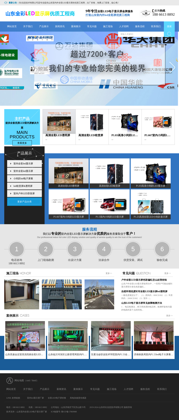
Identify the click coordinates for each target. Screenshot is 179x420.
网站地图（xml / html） (26, 380)
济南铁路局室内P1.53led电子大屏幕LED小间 (154, 354)
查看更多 (22, 143)
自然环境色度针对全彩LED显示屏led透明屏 (144, 291)
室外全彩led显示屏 (23, 171)
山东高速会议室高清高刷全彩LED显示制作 (25, 354)
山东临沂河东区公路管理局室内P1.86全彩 (68, 354)
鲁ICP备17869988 (69, 411)
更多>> (109, 273)
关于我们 (28, 26)
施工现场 (108, 26)
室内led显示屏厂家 (35, 398)
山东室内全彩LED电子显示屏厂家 (32, 411)
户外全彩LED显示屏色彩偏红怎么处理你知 (144, 280)
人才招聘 (124, 26)
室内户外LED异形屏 (24, 193)
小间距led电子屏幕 (23, 178)
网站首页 (12, 26)
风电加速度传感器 (78, 398)
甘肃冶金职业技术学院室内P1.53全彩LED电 (111, 354)
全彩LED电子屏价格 (57, 398)
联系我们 (156, 26)
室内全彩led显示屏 (23, 163)
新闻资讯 (60, 26)
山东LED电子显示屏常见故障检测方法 (141, 303)
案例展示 (76, 26)
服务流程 (140, 26)
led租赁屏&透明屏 (22, 186)
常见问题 (92, 26)
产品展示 (44, 26)
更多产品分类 (24, 201)
